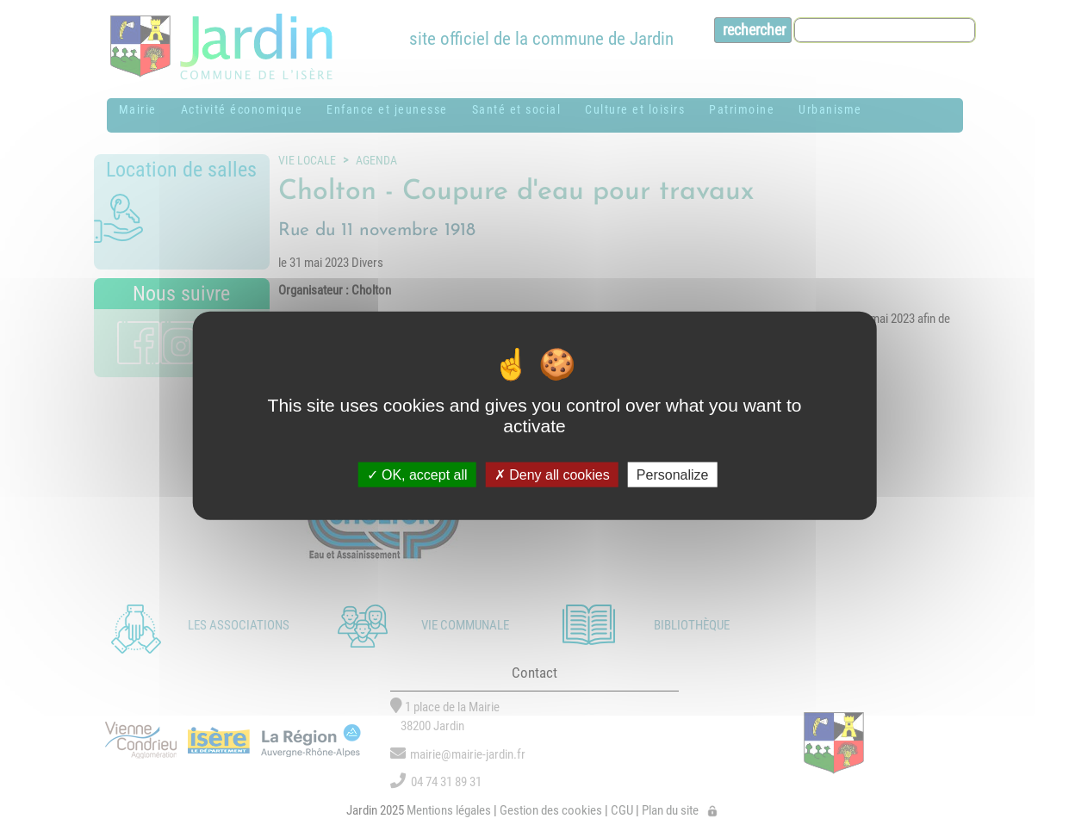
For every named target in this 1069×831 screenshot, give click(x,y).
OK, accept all (417, 475)
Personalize (673, 475)
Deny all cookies (552, 475)
